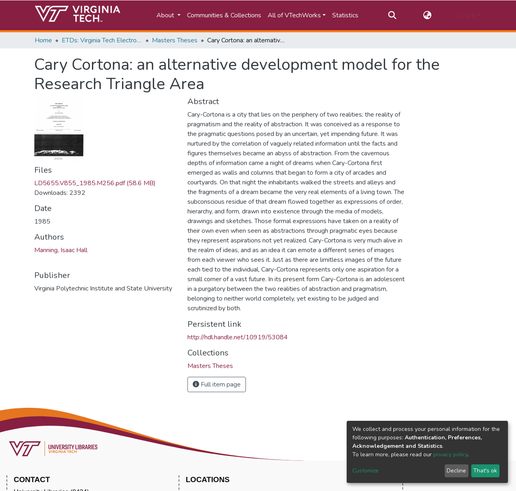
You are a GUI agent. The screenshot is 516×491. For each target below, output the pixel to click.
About (166, 15)
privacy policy (450, 454)
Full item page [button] (217, 384)
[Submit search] (392, 15)
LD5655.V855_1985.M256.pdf (95, 183)
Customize (365, 470)
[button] (427, 15)
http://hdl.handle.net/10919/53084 (237, 337)
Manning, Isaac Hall (60, 250)
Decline (456, 470)
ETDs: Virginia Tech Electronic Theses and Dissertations (102, 40)
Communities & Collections (224, 15)
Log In (467, 15)
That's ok (485, 470)
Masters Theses (175, 40)
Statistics (345, 15)
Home (43, 40)
